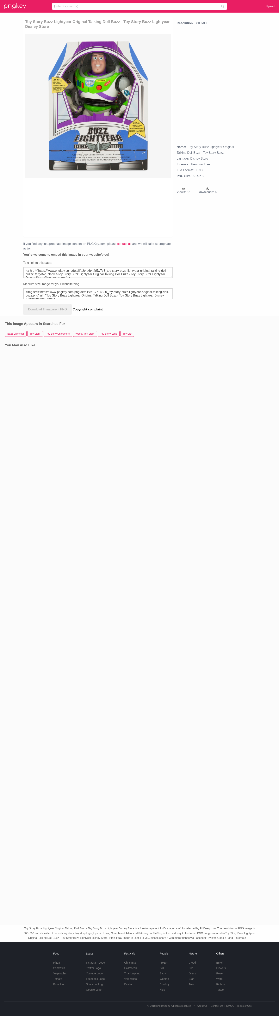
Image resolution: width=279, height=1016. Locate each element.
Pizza (56, 962)
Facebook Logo (95, 978)
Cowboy (165, 984)
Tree (191, 984)
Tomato (57, 978)
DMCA (230, 1005)
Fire (191, 968)
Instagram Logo (95, 962)
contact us (124, 243)
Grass (192, 973)
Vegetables (60, 973)
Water (219, 978)
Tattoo (220, 989)
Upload (270, 6)
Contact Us (217, 1005)
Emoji (219, 962)
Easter (128, 984)
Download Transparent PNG (47, 309)
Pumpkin (58, 984)
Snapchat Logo (95, 984)
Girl (162, 968)
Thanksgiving (132, 973)
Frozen (164, 962)
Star (191, 978)
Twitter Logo (93, 968)
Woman (164, 978)
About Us (202, 1005)
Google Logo (94, 989)
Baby (163, 973)
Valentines (130, 978)
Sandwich (59, 968)
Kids (162, 989)
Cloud (192, 962)
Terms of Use (244, 1005)
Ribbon (220, 984)
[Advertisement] (70, 207)
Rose (219, 973)
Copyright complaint (88, 309)
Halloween (130, 968)
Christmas (130, 962)
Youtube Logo (94, 973)
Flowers (221, 968)
